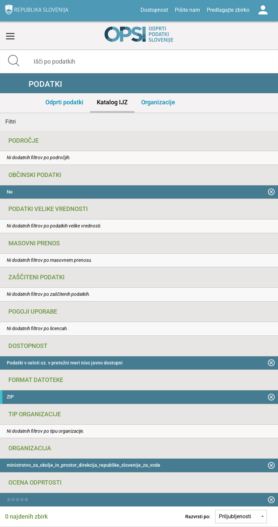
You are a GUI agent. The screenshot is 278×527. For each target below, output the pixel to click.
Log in (263, 10)
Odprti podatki (64, 102)
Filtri (10, 121)
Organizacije (158, 102)
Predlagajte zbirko (228, 10)
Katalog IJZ (112, 102)
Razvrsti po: (197, 516)
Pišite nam (187, 10)
